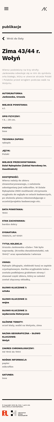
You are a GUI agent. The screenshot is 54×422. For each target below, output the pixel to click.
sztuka (6, 291)
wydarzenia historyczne (15, 314)
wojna (5, 302)
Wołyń (5, 340)
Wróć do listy (15, 38)
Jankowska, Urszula (13, 96)
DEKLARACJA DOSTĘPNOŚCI (12, 406)
